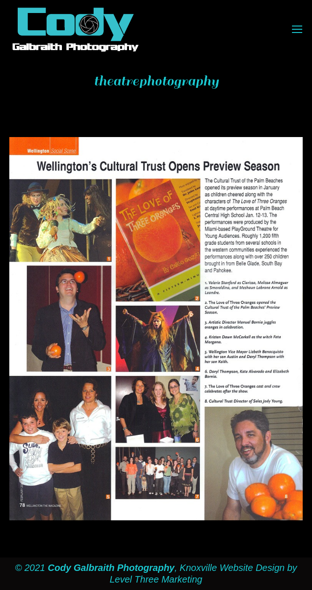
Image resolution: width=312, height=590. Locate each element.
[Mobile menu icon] (297, 29)
